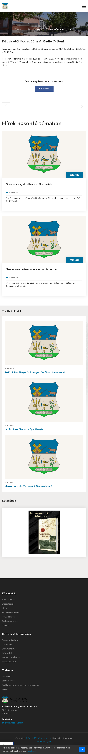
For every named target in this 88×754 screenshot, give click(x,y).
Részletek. (31, 751)
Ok (82, 749)
